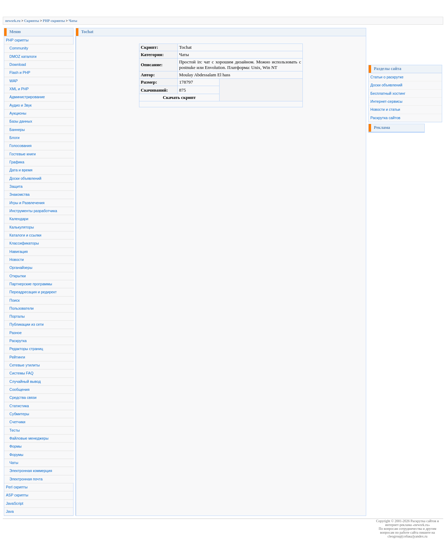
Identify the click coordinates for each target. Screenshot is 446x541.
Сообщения (19, 389)
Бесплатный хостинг (387, 93)
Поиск (14, 300)
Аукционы (17, 113)
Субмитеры (19, 414)
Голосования (20, 146)
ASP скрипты (17, 495)
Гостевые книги (22, 154)
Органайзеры (20, 267)
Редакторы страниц (26, 349)
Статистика (19, 406)
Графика (16, 162)
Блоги (14, 138)
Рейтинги (17, 357)
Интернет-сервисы (386, 101)
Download (17, 64)
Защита (16, 186)
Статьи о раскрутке (386, 77)
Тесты (14, 430)
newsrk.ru (13, 21)
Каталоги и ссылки (25, 235)
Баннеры (17, 129)
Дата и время (20, 170)
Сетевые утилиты (24, 365)
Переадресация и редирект (33, 292)
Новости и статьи (385, 109)
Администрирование (27, 97)
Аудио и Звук (20, 105)
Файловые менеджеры (28, 438)
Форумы (16, 455)
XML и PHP (19, 89)
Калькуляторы (21, 227)
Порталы (17, 316)
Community (18, 48)
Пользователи (21, 308)
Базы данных (20, 121)
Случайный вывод (25, 381)
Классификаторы (24, 243)
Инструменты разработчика (33, 211)
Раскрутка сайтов (385, 118)
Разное (15, 333)
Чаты (73, 21)
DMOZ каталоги (23, 56)
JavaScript (14, 503)
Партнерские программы (30, 284)
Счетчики (17, 422)
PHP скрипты (17, 40)
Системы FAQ (21, 373)
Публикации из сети (26, 324)
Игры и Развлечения (27, 203)
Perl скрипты (17, 487)
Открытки (17, 276)
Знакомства (19, 194)
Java (10, 511)
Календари (18, 219)
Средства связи (23, 397)
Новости (16, 259)
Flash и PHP (19, 72)
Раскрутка (18, 341)
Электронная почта (26, 479)
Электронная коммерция (30, 471)
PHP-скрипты (54, 21)
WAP (13, 81)
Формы (15, 446)
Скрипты (31, 21)
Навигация (18, 251)
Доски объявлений (25, 178)
